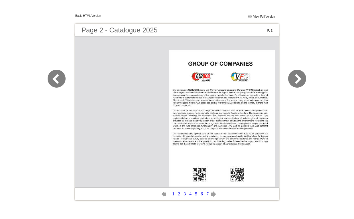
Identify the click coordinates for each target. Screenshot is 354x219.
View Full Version (264, 16)
